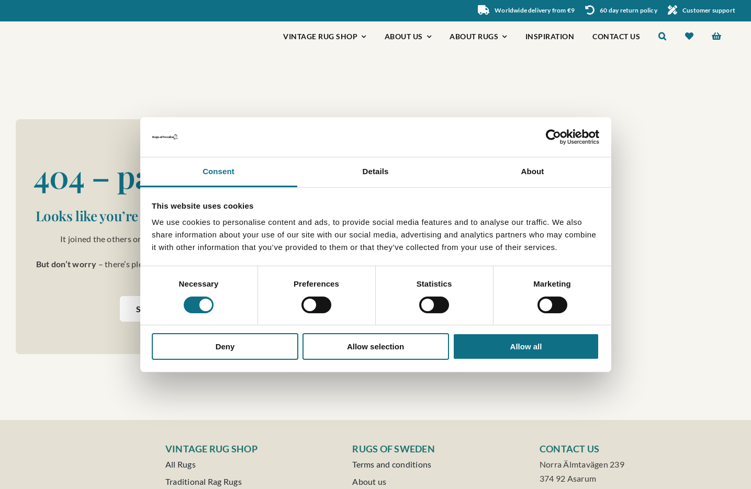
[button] (662, 37)
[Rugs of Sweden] (63, 25)
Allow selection (375, 346)
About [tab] (532, 171)
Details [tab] (376, 171)
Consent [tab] (218, 171)
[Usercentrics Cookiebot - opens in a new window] (553, 137)
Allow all (526, 346)
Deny (225, 346)
